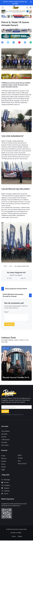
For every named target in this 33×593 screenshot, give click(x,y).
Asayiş (3, 455)
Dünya (3, 464)
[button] (27, 7)
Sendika (3, 461)
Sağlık (3, 469)
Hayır (23, 278)
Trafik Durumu (5, 439)
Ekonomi (4, 458)
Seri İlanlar (4, 434)
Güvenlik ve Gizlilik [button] (15, 532)
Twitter (4, 494)
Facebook (5, 491)
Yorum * (6, 312)
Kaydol (5, 411)
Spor (19, 461)
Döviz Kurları (5, 445)
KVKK (9, 414)
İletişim (20, 536)
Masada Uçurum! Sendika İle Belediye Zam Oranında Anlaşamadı (16, 377)
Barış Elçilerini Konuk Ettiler (16, 289)
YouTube (5, 483)
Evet (9, 278)
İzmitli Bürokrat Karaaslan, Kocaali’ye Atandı (13, 295)
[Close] (31, 2)
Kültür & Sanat (22, 463)
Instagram (5, 485)
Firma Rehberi (5, 431)
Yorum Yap (9, 324)
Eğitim (20, 455)
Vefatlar (3, 437)
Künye (14, 536)
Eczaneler (4, 442)
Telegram (5, 488)
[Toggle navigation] (2, 7)
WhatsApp (5, 480)
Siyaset (3, 467)
